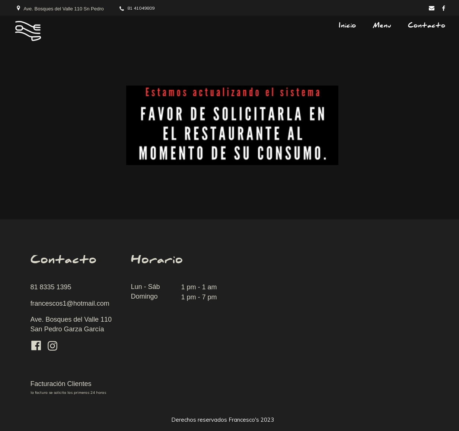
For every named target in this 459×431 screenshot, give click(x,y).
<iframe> (351, 331)
